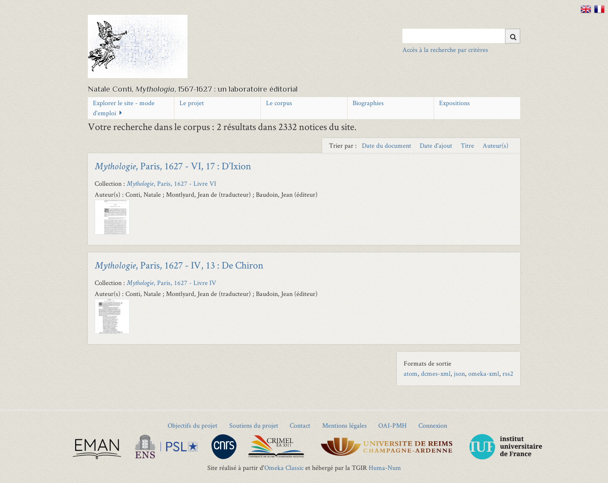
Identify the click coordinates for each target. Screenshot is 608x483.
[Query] (461, 36)
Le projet (191, 102)
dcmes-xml (436, 373)
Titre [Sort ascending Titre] (468, 145)
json (459, 373)
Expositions (454, 102)
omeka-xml (483, 373)
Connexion (432, 425)
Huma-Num (385, 467)
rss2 (507, 373)
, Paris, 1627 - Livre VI (171, 183)
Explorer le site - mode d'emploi (124, 107)
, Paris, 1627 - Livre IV (171, 282)
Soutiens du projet (253, 425)
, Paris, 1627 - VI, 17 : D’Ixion (173, 165)
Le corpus (279, 102)
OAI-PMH (392, 425)
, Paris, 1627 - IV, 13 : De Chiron (179, 264)
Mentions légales (344, 425)
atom (411, 373)
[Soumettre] (512, 36)
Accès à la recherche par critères (445, 49)
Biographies (368, 102)
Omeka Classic (284, 467)
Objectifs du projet (192, 425)
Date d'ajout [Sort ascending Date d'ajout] (437, 145)
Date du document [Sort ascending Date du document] (387, 145)
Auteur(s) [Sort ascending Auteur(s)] (495, 145)
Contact (300, 425)
